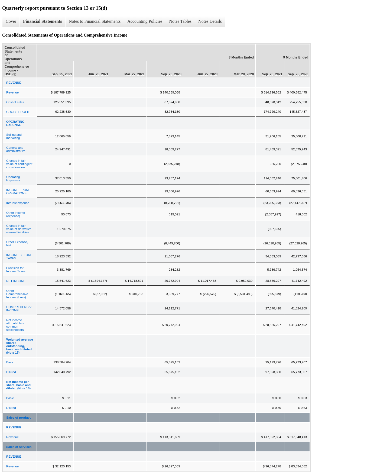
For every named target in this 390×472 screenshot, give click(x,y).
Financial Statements (42, 21)
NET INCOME (16, 281)
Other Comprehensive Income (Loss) (17, 294)
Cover (11, 21)
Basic (10, 362)
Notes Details (210, 21)
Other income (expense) (15, 214)
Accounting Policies (144, 21)
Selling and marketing (14, 136)
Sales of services (18, 446)
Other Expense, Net (17, 243)
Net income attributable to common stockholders (15, 324)
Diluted (11, 372)
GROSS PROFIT (18, 112)
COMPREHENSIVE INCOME (20, 308)
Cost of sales (15, 102)
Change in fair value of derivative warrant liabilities (18, 229)
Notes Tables (180, 21)
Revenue (12, 92)
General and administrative (15, 149)
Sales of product (18, 417)
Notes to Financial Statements (95, 21)
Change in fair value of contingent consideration (19, 164)
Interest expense (17, 203)
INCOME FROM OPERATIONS (17, 191)
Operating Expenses (13, 178)
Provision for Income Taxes (15, 269)
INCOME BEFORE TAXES (19, 256)
